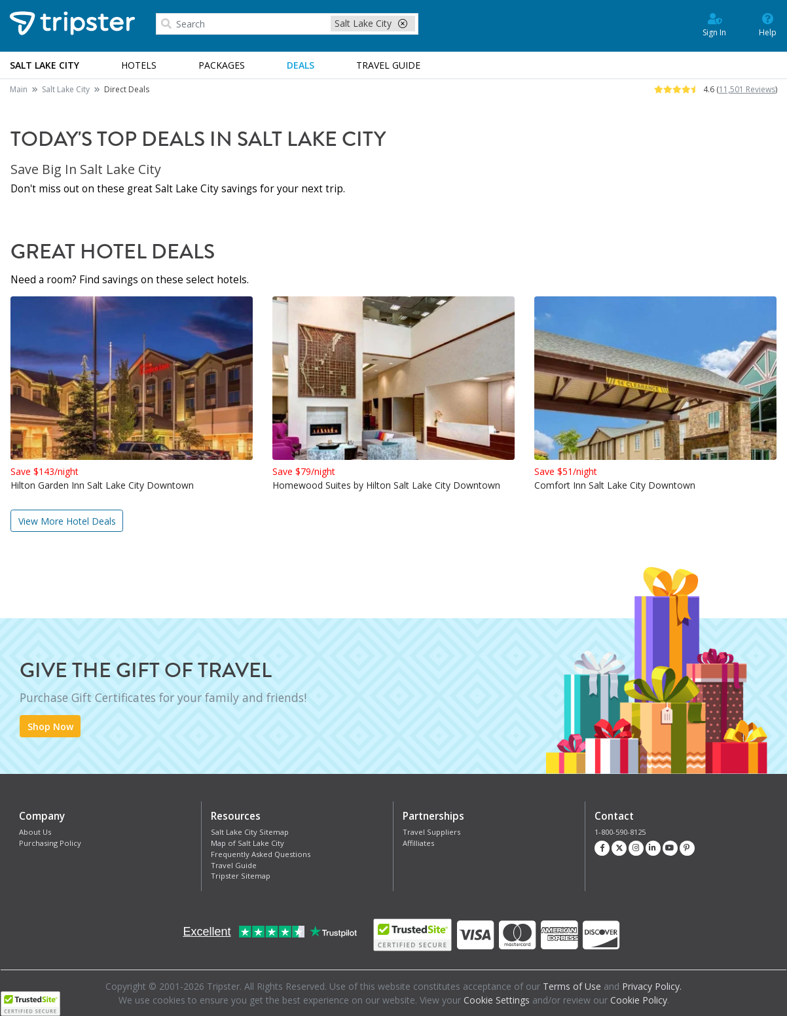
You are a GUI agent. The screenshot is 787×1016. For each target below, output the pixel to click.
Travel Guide (234, 865)
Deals (300, 65)
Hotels (138, 65)
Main (18, 89)
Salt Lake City (66, 89)
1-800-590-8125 (620, 832)
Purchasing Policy (50, 843)
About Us (35, 832)
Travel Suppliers (431, 832)
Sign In (714, 24)
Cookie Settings (497, 1000)
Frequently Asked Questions (260, 854)
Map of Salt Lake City (247, 843)
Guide (388, 65)
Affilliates (418, 843)
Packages (221, 65)
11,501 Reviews (747, 89)
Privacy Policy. (652, 986)
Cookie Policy (638, 1000)
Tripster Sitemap (240, 876)
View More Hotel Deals (67, 521)
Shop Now (50, 726)
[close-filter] (402, 23)
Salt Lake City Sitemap (250, 832)
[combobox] (287, 24)
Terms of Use (572, 986)
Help (768, 24)
